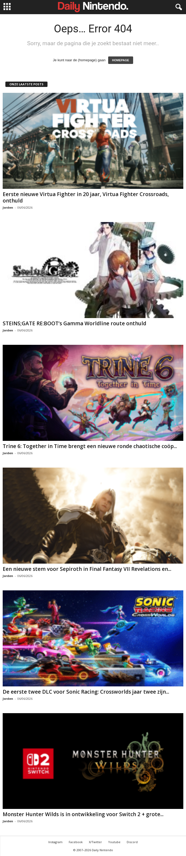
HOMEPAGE (120, 60)
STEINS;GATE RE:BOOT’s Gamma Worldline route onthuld (74, 323)
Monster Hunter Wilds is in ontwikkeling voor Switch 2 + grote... (83, 814)
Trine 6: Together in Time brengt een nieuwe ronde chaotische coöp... (90, 446)
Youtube (114, 842)
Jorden (8, 207)
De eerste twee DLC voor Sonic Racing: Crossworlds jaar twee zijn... (86, 691)
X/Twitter (95, 842)
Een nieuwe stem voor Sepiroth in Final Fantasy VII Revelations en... (87, 568)
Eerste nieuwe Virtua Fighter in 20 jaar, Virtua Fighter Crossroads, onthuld (86, 197)
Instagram (55, 842)
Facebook (76, 842)
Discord (132, 842)
